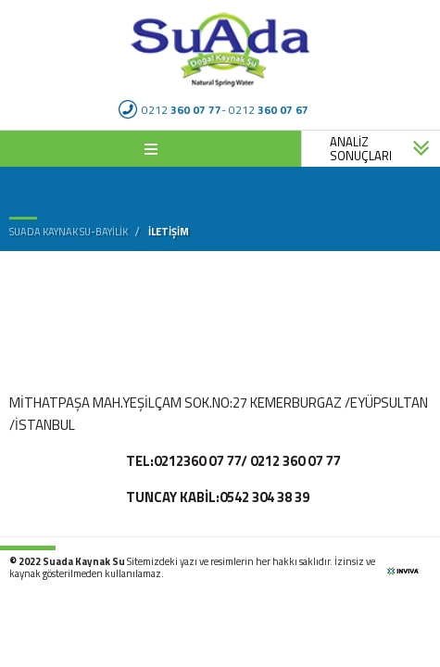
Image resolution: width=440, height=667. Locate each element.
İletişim (168, 231)
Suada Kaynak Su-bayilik (68, 232)
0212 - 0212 (213, 109)
